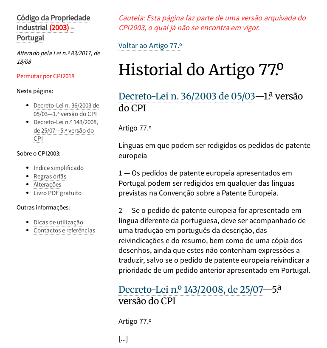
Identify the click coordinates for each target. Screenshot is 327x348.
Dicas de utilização (58, 222)
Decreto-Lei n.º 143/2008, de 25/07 (190, 289)
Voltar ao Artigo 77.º (150, 45)
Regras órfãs (50, 176)
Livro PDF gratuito (58, 193)
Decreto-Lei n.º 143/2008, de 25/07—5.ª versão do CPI (66, 130)
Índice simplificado (59, 168)
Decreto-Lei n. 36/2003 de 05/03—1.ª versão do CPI (66, 109)
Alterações (47, 184)
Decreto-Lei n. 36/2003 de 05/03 (186, 96)
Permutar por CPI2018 (45, 76)
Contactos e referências (64, 230)
